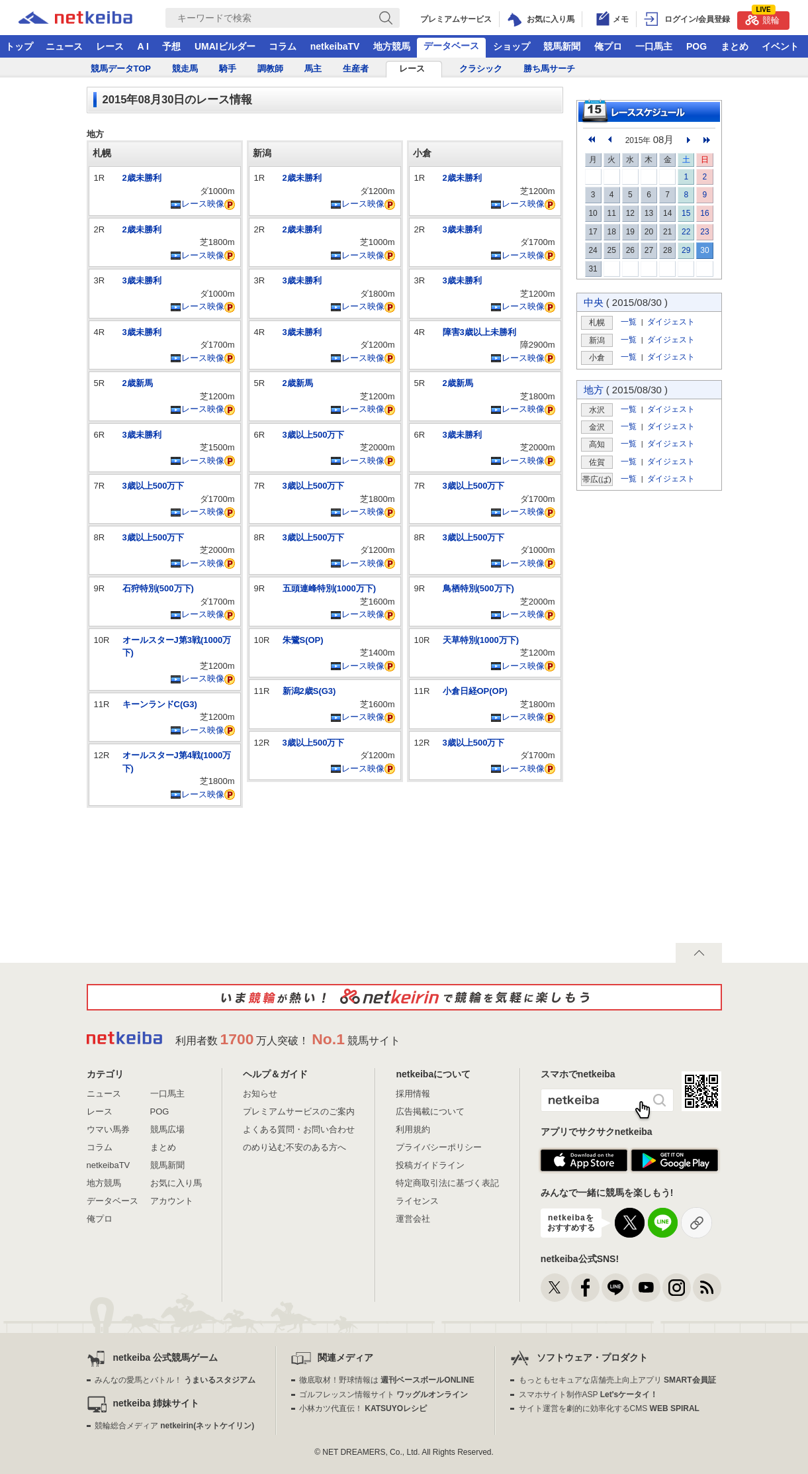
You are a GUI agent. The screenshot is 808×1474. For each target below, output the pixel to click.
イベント (780, 46)
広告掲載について (430, 1111)
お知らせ (260, 1094)
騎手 (227, 69)
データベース (451, 45)
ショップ (511, 46)
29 (686, 250)
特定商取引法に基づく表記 (447, 1183)
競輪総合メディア (174, 1425)
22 (686, 231)
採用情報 (413, 1094)
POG (696, 46)
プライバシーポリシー (439, 1147)
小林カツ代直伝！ (363, 1408)
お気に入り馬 (176, 1183)
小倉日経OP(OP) (475, 691)
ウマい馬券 (108, 1129)
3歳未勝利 (141, 280)
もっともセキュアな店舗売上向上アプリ (617, 1380)
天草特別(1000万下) (481, 640)
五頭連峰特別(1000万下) (330, 588)
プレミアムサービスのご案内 (299, 1111)
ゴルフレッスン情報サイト (383, 1394)
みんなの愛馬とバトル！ (175, 1380)
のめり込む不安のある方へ (294, 1147)
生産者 (356, 69)
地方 (594, 389)
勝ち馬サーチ (549, 69)
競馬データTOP (121, 69)
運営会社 (413, 1219)
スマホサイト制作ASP (588, 1394)
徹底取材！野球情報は (386, 1380)
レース (110, 46)
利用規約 (413, 1129)
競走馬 (185, 69)
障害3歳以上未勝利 (479, 332)
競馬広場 (167, 1129)
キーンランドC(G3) (159, 704)
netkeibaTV (335, 46)
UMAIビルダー (225, 46)
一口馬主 (653, 46)
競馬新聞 (561, 46)
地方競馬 (391, 46)
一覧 (629, 321)
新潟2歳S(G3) (309, 691)
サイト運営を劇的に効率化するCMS (609, 1408)
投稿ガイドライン (430, 1165)
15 (686, 213)
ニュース (64, 46)
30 (704, 250)
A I (143, 46)
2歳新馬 (137, 383)
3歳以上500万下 (153, 486)
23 (704, 231)
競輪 (762, 18)
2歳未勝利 (141, 178)
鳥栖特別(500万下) (478, 588)
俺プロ (608, 46)
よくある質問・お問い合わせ (299, 1129)
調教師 (270, 69)
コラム (282, 46)
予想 (171, 46)
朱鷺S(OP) (303, 640)
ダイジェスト (671, 321)
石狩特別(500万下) (158, 588)
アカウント (171, 1201)
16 (704, 213)
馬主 (313, 69)
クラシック (480, 69)
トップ (19, 46)
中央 (594, 302)
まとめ (734, 46)
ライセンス (417, 1201)
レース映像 (197, 204)
